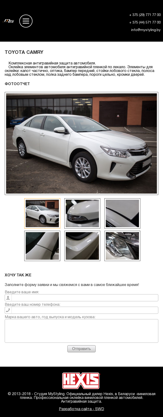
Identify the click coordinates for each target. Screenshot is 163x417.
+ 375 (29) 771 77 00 (145, 15)
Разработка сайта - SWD (81, 409)
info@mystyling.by (146, 30)
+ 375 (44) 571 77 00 (145, 22)
